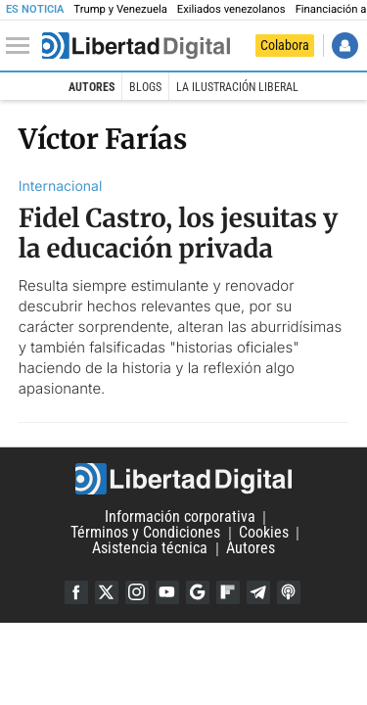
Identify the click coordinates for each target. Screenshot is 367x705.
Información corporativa (180, 517)
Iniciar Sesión (345, 45)
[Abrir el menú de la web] (22, 46)
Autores (92, 87)
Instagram (137, 592)
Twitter (106, 592)
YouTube (167, 592)
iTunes (288, 592)
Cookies (264, 533)
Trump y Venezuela (119, 9)
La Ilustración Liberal (237, 87)
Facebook (76, 592)
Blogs (145, 87)
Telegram (258, 592)
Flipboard (228, 592)
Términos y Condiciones (145, 533)
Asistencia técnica (149, 549)
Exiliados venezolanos (231, 9)
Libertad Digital (183, 478)
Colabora (284, 45)
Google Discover (197, 592)
